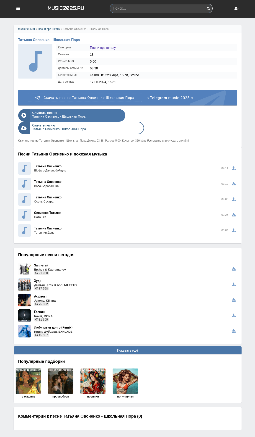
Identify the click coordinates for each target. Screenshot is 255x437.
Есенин (39, 299)
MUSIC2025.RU (66, 7)
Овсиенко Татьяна (48, 200)
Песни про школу (49, 29)
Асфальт (40, 284)
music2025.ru (26, 29)
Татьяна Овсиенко (48, 153)
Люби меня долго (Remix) (53, 315)
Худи (37, 268)
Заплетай (41, 253)
